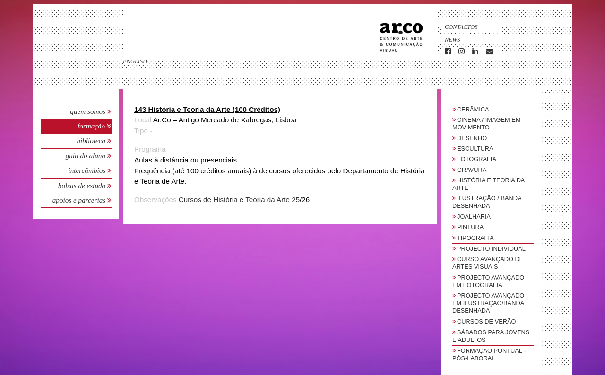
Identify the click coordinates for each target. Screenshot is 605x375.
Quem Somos (87, 111)
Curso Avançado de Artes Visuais (487, 263)
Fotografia (476, 158)
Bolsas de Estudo (82, 185)
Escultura (475, 148)
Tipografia (475, 237)
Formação (92, 126)
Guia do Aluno (85, 156)
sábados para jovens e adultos (490, 336)
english (135, 61)
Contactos (461, 27)
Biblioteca (92, 140)
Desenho (472, 138)
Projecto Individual (491, 248)
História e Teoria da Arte (488, 184)
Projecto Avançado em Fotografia (488, 281)
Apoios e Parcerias (79, 200)
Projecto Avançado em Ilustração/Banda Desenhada (488, 303)
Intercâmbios (87, 170)
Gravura (471, 169)
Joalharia (474, 216)
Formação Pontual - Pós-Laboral (489, 354)
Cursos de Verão (486, 321)
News (452, 39)
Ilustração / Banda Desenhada (486, 202)
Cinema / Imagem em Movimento (486, 123)
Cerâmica (473, 109)
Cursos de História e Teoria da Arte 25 (239, 200)
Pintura (470, 226)
